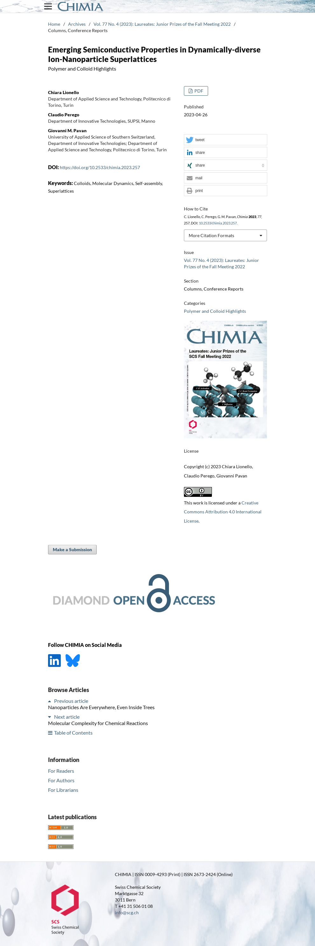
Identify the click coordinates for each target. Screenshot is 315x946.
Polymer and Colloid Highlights (215, 311)
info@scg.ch (127, 912)
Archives (77, 24)
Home (54, 24)
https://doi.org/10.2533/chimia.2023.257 (100, 167)
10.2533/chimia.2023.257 (218, 223)
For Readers (61, 771)
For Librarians (63, 790)
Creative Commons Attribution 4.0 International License (223, 512)
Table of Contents (73, 733)
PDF (198, 90)
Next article (67, 717)
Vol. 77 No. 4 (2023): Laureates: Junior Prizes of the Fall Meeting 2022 (162, 24)
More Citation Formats (211, 235)
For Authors (61, 780)
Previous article (71, 701)
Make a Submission (72, 549)
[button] (225, 140)
